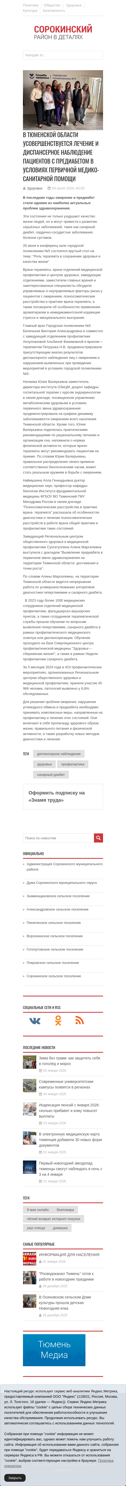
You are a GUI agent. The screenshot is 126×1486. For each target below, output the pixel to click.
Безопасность (54, 11)
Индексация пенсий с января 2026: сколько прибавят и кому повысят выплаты (69, 1110)
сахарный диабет (51, 775)
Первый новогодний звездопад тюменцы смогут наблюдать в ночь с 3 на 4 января (70, 1169)
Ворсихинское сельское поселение (55, 936)
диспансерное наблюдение (59, 754)
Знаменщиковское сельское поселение (58, 896)
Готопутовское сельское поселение (55, 949)
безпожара (65, 1210)
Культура (30, 11)
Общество (52, 5)
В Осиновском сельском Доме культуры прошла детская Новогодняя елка (65, 1302)
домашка (60, 1228)
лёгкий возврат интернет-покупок (53, 1219)
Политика (30, 5)
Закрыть (15, 1478)
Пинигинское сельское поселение (54, 923)
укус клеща (36, 1228)
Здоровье (73, 5)
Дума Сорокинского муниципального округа (62, 883)
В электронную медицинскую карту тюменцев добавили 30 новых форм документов (70, 1139)
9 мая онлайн (38, 1210)
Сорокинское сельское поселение (54, 976)
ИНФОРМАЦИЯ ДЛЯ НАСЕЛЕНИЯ (69, 1255)
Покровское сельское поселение (53, 963)
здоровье (44, 764)
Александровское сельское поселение (58, 909)
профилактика (72, 764)
